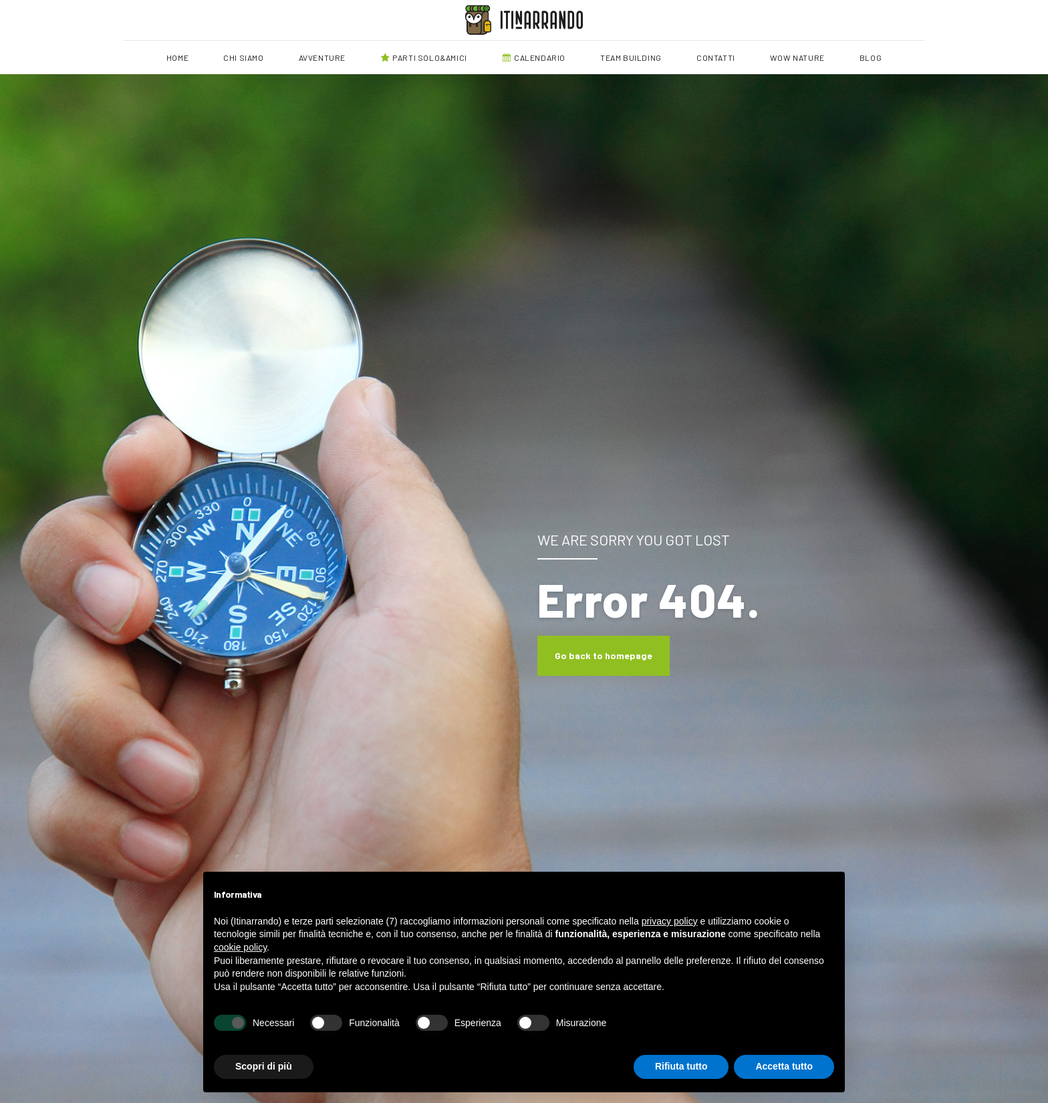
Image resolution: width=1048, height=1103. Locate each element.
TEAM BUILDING (631, 57)
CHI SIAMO (243, 57)
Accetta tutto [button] (784, 1066)
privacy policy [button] (670, 921)
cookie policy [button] (240, 947)
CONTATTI (715, 57)
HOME (177, 57)
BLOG (871, 57)
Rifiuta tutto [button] (681, 1066)
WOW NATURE (797, 57)
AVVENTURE (322, 57)
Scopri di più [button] (263, 1066)
